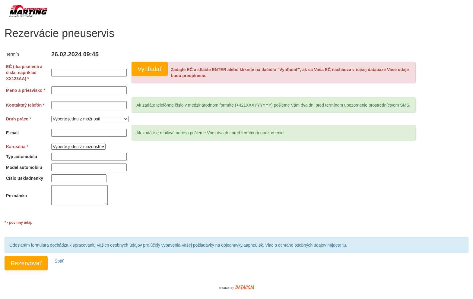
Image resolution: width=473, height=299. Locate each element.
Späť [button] (59, 261)
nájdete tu (336, 245)
